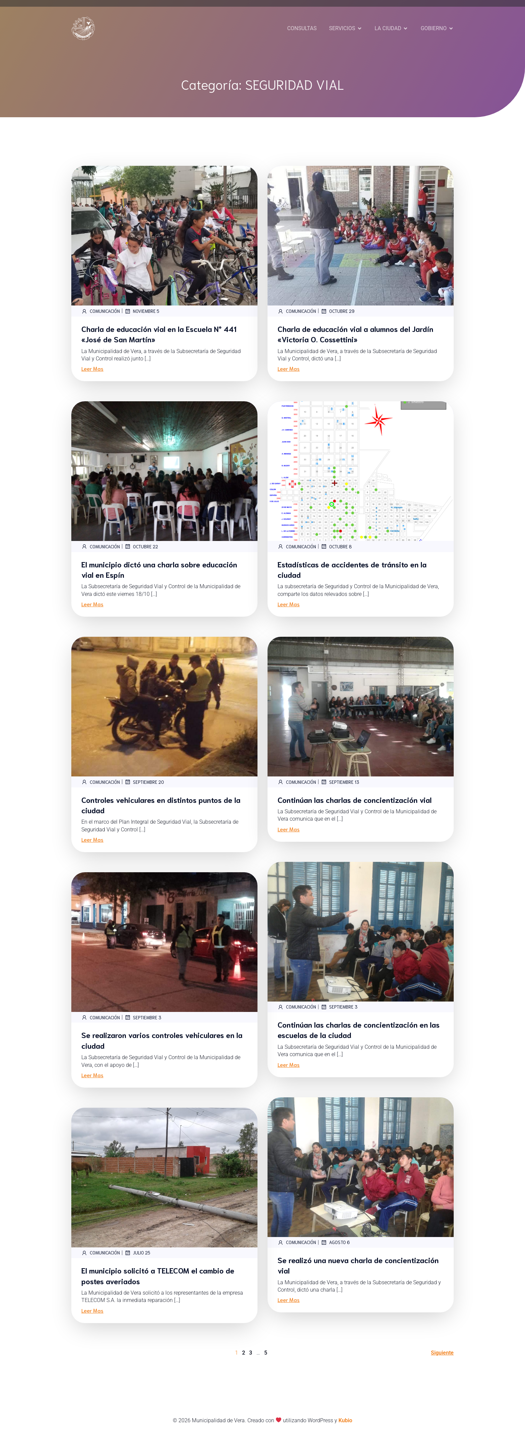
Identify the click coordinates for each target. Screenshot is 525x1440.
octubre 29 (338, 311)
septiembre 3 (339, 1007)
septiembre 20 (144, 781)
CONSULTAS (302, 28)
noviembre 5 (142, 311)
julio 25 (137, 1252)
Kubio (345, 1420)
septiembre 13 (340, 781)
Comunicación (100, 311)
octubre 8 (336, 546)
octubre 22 (141, 546)
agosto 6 (335, 1242)
